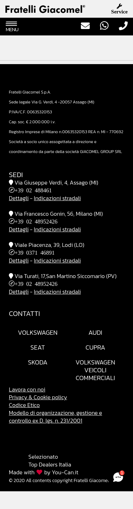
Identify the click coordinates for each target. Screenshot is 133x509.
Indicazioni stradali (57, 198)
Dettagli (19, 198)
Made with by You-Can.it (43, 472)
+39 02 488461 (33, 190)
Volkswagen (37, 332)
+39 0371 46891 (35, 252)
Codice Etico (24, 405)
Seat (38, 347)
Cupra (95, 347)
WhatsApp (104, 25)
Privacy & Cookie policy (38, 397)
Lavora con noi (27, 389)
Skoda (38, 362)
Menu (12, 27)
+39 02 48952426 (36, 221)
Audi (95, 332)
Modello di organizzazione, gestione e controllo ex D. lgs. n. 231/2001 (55, 416)
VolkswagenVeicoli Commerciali (95, 370)
